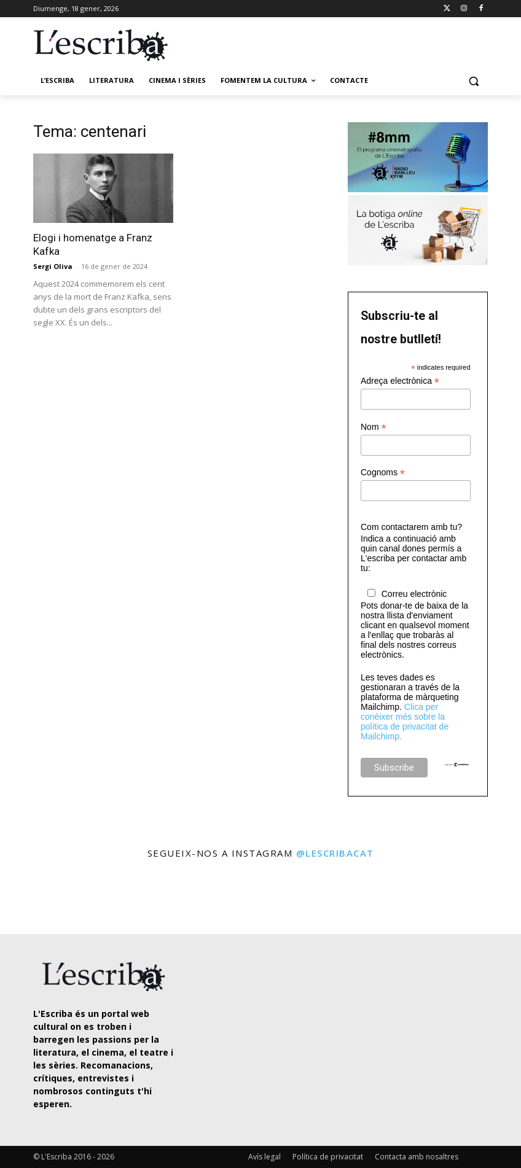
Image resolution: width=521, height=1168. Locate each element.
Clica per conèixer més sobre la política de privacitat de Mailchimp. (405, 721)
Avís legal (264, 1156)
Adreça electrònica (400, 381)
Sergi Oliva (52, 266)
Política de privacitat (327, 1156)
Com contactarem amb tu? (411, 527)
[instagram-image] (30, 898)
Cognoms (383, 472)
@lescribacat (335, 853)
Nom (373, 427)
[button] (473, 80)
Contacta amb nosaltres (416, 1156)
